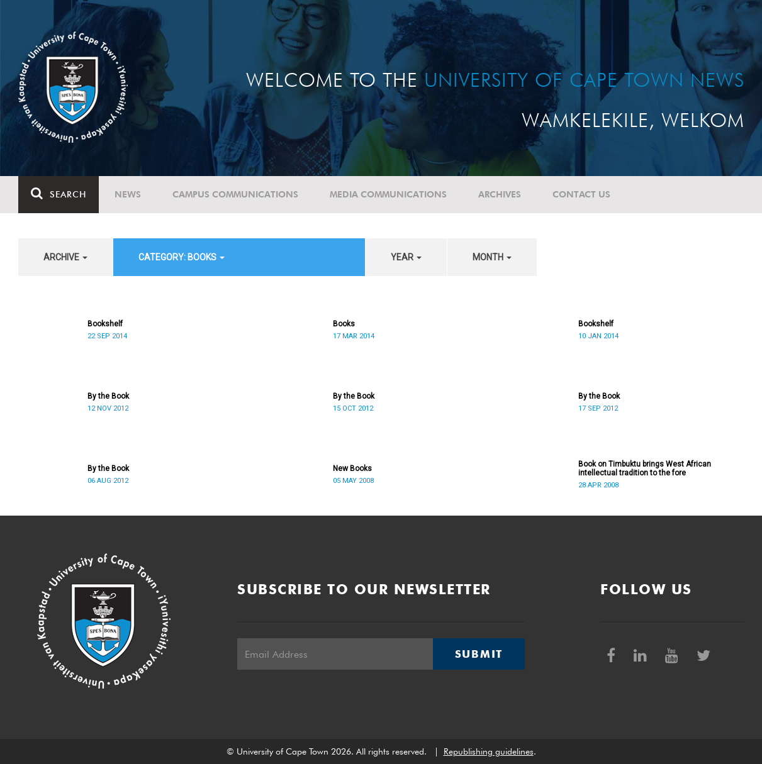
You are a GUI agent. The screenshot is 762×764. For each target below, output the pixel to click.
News (128, 194)
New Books (352, 468)
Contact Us (581, 194)
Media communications (388, 194)
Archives (499, 194)
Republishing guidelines (489, 751)
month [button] (492, 257)
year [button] (406, 257)
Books (344, 323)
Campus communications (235, 194)
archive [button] (65, 257)
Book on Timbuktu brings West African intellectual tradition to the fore (644, 468)
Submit (479, 654)
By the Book (108, 396)
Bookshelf (105, 323)
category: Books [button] (181, 257)
